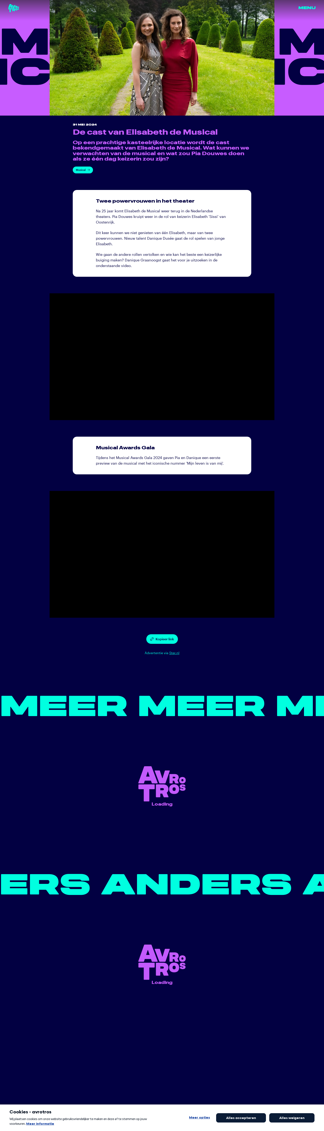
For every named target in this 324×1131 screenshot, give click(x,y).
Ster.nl (174, 653)
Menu (307, 8)
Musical (83, 170)
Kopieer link (162, 639)
